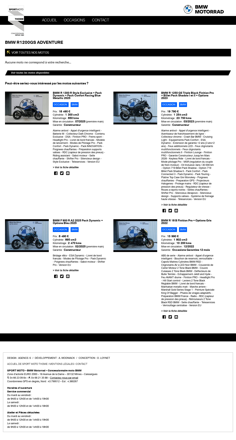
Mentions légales (61, 364)
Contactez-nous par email (64, 377)
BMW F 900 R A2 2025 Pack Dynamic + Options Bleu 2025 (78, 222)
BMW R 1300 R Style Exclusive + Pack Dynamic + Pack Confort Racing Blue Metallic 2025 (77, 95)
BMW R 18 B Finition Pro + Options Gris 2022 (186, 222)
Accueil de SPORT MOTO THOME (27, 364)
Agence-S (24, 358)
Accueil (49, 20)
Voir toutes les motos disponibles (30, 72)
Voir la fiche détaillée (67, 167)
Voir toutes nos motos (30, 52)
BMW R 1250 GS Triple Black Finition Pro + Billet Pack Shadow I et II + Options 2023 (187, 95)
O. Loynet (103, 358)
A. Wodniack (67, 358)
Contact (100, 20)
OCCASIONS (74, 20)
